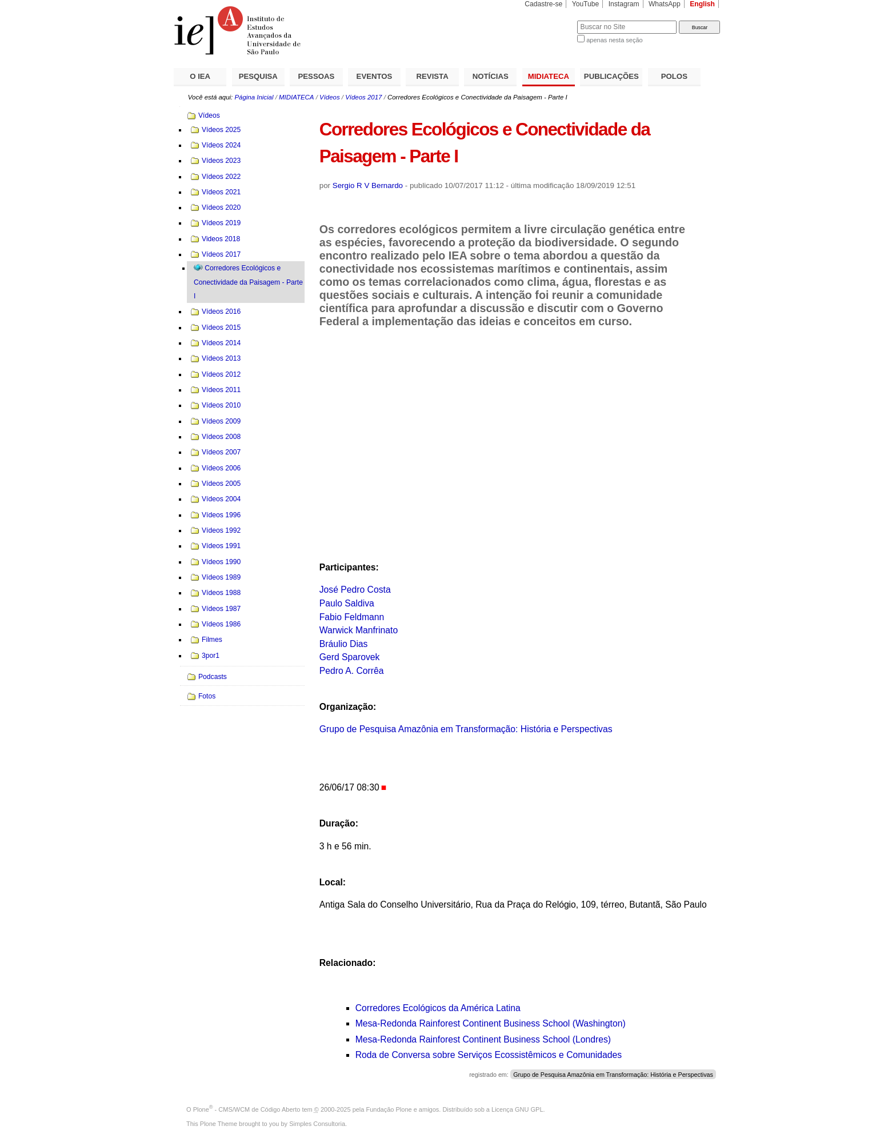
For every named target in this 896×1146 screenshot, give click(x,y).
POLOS (674, 76)
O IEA (200, 76)
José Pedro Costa (355, 589)
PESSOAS (316, 76)
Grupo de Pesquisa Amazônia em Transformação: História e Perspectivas (466, 729)
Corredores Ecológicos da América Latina (438, 1008)
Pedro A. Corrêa (351, 671)
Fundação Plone (389, 1109)
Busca (549, 20)
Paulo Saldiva (346, 603)
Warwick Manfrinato (358, 630)
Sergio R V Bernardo (368, 185)
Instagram (624, 4)
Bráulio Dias (343, 644)
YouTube (585, 4)
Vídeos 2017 (363, 97)
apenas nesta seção (614, 40)
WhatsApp (665, 4)
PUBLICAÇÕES (611, 76)
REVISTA (433, 76)
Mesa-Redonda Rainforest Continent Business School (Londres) (483, 1039)
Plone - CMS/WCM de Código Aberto (247, 1109)
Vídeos (329, 97)
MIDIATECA (548, 76)
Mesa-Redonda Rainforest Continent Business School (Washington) (490, 1023)
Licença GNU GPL (517, 1109)
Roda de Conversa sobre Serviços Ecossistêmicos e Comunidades (488, 1055)
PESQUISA (258, 76)
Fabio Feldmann (352, 617)
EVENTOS (375, 76)
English (702, 4)
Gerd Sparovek (349, 657)
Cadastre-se (543, 4)
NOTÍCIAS (491, 76)
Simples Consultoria (317, 1123)
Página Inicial (253, 97)
